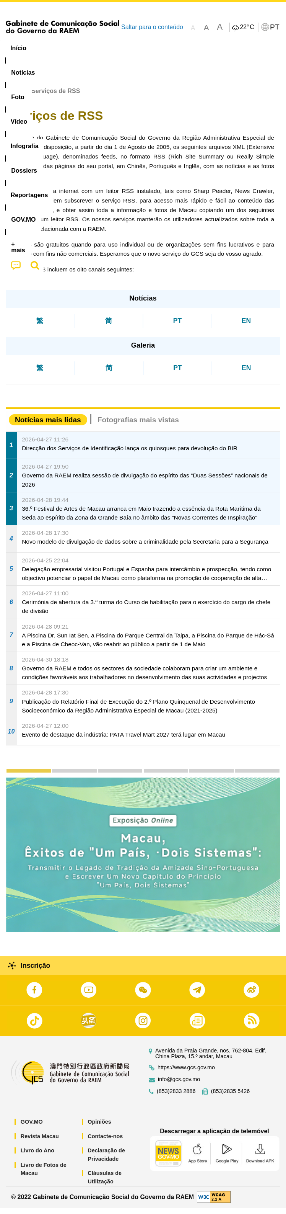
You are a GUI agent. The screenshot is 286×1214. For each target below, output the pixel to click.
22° (247, 27)
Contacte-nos (105, 1142)
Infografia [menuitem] (155, 48)
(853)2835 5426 (230, 1097)
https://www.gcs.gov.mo (186, 1074)
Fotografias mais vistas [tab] (138, 426)
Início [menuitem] (18, 48)
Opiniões (99, 1128)
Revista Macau (40, 1142)
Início (14, 97)
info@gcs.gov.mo (179, 1085)
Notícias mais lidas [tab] (48, 426)
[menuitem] (52, 48)
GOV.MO (32, 1128)
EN (246, 326)
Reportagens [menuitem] (243, 48)
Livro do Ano (37, 1157)
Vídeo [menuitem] (117, 48)
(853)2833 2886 (176, 1097)
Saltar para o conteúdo (152, 27)
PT (177, 326)
